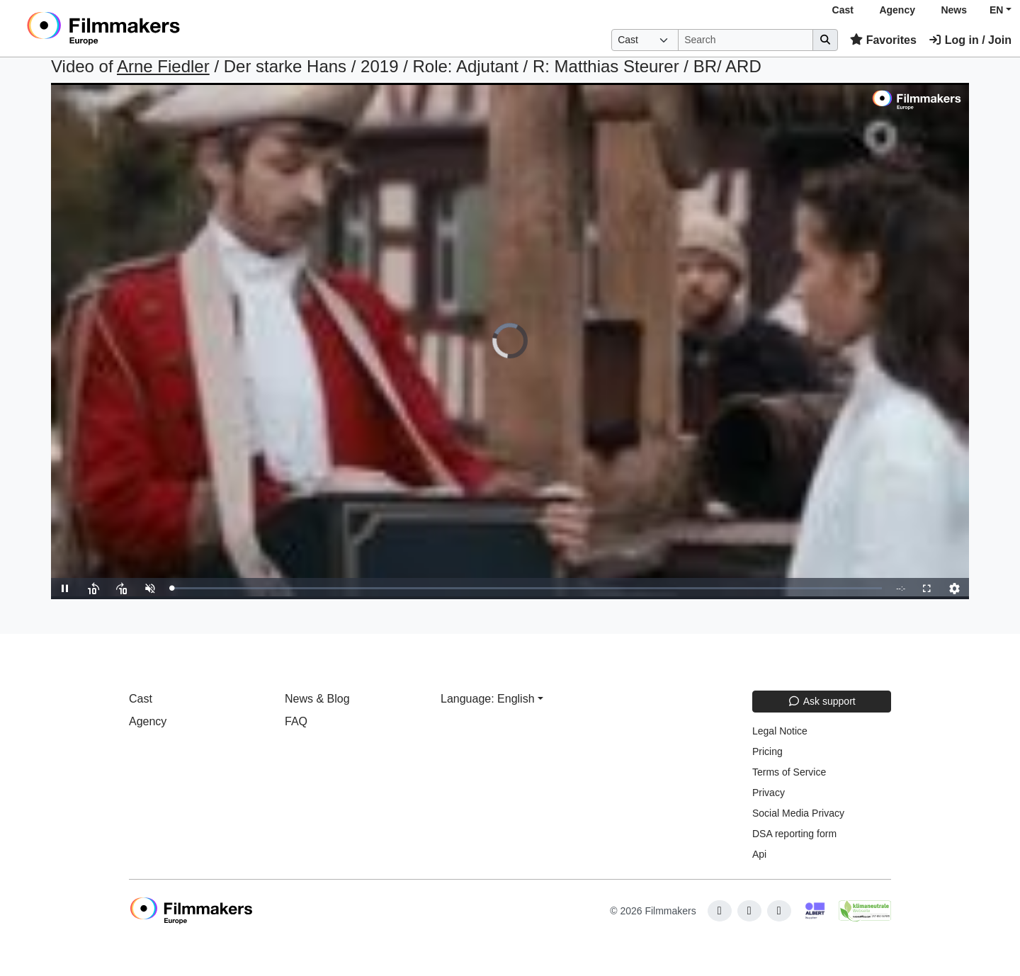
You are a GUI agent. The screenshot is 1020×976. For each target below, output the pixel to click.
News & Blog (317, 699)
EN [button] (996, 10)
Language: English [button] (488, 699)
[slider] (526, 588)
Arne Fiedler (163, 66)
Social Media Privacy (798, 813)
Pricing (767, 751)
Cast (843, 10)
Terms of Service (789, 772)
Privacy (768, 792)
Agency (897, 10)
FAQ (296, 721)
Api (759, 854)
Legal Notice (780, 731)
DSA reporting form (794, 833)
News (954, 10)
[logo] (138, 28)
